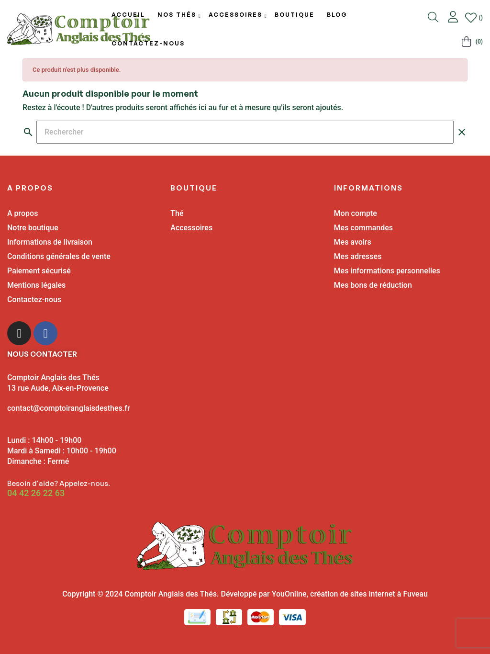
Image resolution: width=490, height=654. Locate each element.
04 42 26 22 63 (36, 493)
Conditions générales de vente (59, 256)
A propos (22, 213)
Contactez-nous (34, 299)
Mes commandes (363, 227)
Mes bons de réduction (373, 285)
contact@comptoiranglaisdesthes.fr (68, 408)
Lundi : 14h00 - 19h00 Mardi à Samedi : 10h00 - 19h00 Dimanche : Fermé (61, 451)
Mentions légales (36, 285)
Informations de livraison (49, 242)
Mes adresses (358, 256)
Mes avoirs (352, 242)
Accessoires (191, 227)
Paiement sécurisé (39, 270)
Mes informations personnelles (387, 270)
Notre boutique (32, 227)
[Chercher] (245, 132)
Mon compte (355, 213)
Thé (176, 213)
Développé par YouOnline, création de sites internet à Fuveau (324, 593)
